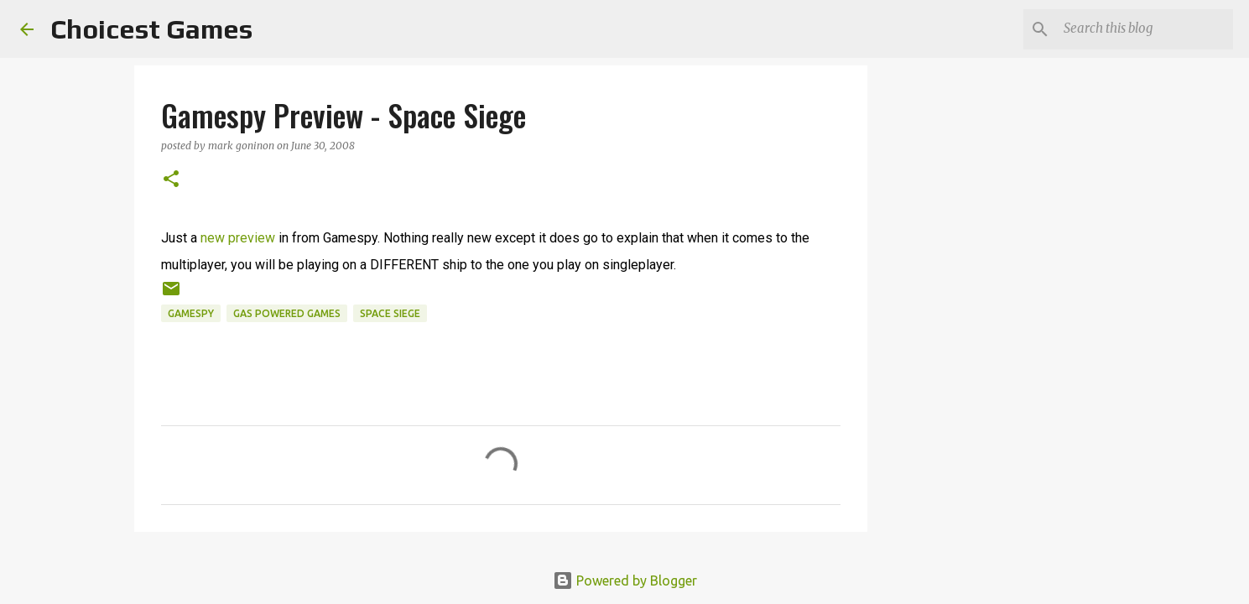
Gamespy (191, 313)
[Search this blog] (1145, 29)
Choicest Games (151, 28)
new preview (237, 238)
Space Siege (390, 313)
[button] (171, 180)
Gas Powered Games (287, 313)
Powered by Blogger (625, 580)
